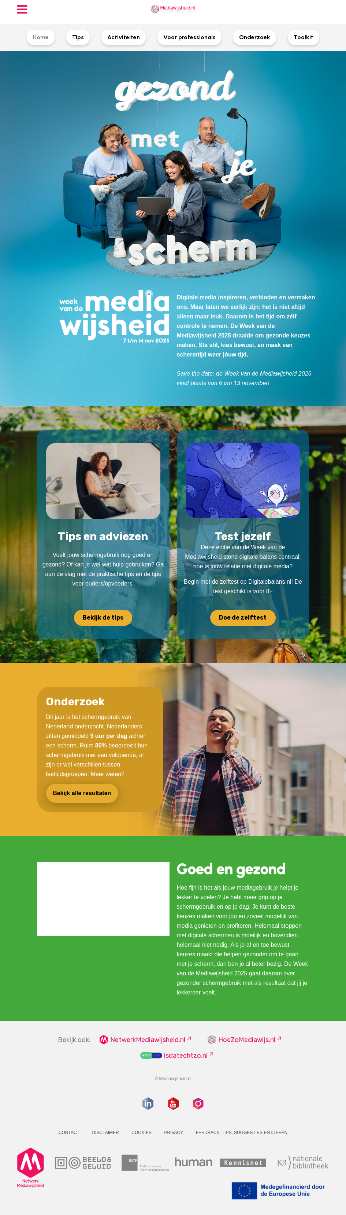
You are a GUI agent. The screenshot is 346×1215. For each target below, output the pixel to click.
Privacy (173, 1132)
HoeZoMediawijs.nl (246, 1040)
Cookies (141, 1132)
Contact (69, 1132)
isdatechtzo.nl (186, 1056)
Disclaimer (105, 1132)
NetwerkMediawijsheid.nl (147, 1040)
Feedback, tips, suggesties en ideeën (242, 1132)
